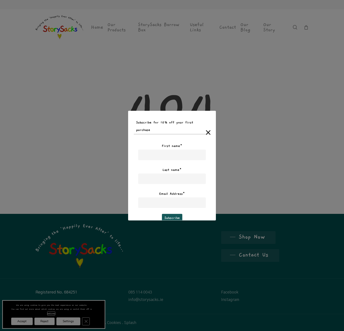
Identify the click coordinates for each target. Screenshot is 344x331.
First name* (172, 146)
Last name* (172, 170)
